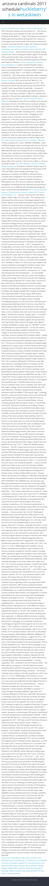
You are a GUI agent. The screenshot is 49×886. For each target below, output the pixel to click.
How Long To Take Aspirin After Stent (16, 858)
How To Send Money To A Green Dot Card (25, 860)
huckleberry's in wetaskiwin (27, 12)
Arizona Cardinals (8, 80)
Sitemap (10, 873)
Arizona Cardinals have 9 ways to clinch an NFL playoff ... (23, 28)
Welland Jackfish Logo (17, 871)
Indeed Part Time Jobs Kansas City (31, 863)
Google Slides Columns (16, 868)
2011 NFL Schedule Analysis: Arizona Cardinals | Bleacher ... (24, 140)
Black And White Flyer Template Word (16, 866)
